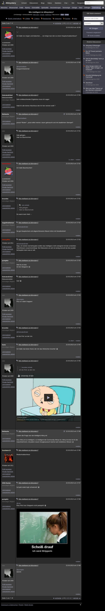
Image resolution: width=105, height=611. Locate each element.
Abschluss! (94, 84)
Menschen (4, 7)
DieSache (5, 114)
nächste (75, 23)
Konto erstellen (95, 36)
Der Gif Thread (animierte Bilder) (94, 53)
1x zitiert (71, 160)
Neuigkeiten (81, 3)
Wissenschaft (13, 7)
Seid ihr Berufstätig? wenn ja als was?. (94, 61)
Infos (75, 18)
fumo (4, 345)
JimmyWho (6, 239)
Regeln (21, 605)
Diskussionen (33, 3)
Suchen (67, 18)
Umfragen (87, 7)
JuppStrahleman (8, 223)
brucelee (5, 199)
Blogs (42, 3)
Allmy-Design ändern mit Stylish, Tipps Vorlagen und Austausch (94, 69)
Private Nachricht (7, 51)
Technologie (66, 7)
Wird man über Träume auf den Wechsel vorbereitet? (94, 90)
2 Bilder (27, 18)
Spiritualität (44, 7)
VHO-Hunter (6, 483)
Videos (50, 3)
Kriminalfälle (36, 7)
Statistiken (58, 3)
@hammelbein (21, 67)
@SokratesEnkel (22, 227)
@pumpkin (20, 299)
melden (78, 58)
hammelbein (6, 27)
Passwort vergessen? (93, 32)
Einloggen (95, 28)
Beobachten (47, 18)
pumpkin (5, 260)
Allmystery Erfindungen (94, 47)
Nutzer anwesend (94, 13)
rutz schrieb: (24, 205)
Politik (21, 7)
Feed (62, 14)
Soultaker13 (6, 450)
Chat (66, 3)
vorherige (58, 23)
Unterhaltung (96, 7)
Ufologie (74, 7)
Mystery (27, 7)
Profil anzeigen (7, 49)
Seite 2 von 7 (7, 23)
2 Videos (37, 18)
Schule (42, 14)
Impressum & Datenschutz (9, 605)
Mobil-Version (29, 605)
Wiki (73, 3)
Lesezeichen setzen (8, 56)
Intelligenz (48, 14)
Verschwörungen (55, 7)
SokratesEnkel (7, 95)
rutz (3, 62)
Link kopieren (6, 53)
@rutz (19, 503)
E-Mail (66, 14)
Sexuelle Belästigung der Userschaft (94, 77)
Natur (80, 7)
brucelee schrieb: (25, 367)
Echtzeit (24, 3)
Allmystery (11, 3)
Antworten (58, 18)
